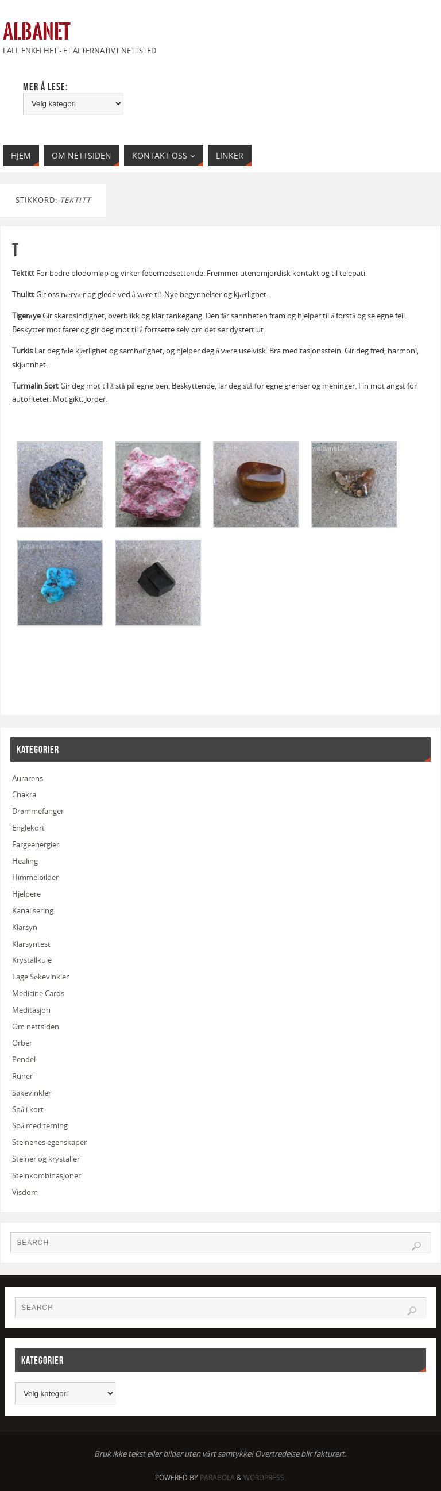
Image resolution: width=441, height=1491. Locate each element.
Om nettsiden (35, 1026)
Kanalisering (32, 910)
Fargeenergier (35, 844)
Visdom (25, 1192)
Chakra (24, 794)
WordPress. (264, 1477)
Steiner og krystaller (46, 1159)
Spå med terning (40, 1125)
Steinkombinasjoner (46, 1175)
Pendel (24, 1059)
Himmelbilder (35, 877)
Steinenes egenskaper (49, 1142)
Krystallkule (32, 960)
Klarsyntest (31, 944)
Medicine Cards (38, 993)
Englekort (28, 828)
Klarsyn (24, 927)
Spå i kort (28, 1109)
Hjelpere (26, 894)
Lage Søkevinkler (40, 976)
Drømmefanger (38, 811)
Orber (22, 1042)
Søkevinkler (31, 1092)
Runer (22, 1076)
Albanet (37, 32)
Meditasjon (31, 1010)
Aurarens (27, 778)
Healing (25, 861)
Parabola (217, 1477)
